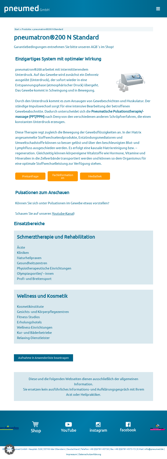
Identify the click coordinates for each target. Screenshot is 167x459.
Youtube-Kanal (63, 213)
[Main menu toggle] (158, 8)
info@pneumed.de (154, 449)
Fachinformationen (62, 176)
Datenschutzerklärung (90, 454)
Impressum (71, 454)
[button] (9, 449)
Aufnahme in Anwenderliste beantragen (43, 357)
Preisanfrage (30, 176)
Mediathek (95, 176)
